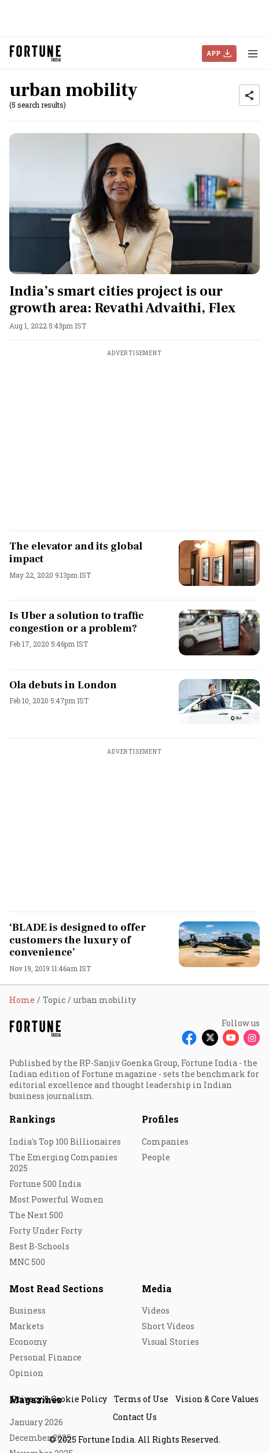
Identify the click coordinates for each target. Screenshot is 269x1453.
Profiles (160, 1119)
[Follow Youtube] (231, 1038)
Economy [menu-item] (28, 1341)
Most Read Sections (56, 1288)
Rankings (32, 1119)
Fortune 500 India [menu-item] (45, 1183)
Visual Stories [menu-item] (170, 1341)
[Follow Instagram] (252, 1038)
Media (157, 1288)
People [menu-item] (156, 1157)
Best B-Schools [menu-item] (39, 1246)
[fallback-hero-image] (134, 203)
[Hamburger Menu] (253, 53)
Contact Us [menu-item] (135, 1416)
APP (213, 53)
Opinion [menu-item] (26, 1372)
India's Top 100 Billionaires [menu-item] (65, 1141)
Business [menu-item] (27, 1310)
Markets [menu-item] (26, 1326)
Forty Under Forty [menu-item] (45, 1230)
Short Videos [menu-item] (168, 1326)
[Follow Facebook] (189, 1038)
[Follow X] (210, 1038)
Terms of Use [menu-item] (141, 1398)
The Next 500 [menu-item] (36, 1214)
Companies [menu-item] (165, 1141)
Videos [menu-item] (155, 1310)
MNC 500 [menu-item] (27, 1261)
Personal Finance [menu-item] (45, 1357)
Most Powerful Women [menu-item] (56, 1199)
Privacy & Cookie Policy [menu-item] (59, 1398)
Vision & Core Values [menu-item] (217, 1398)
